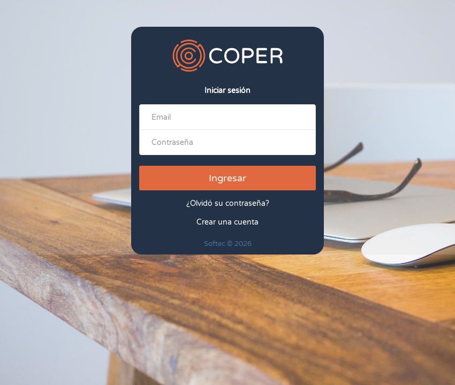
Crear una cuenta (227, 222)
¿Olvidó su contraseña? (227, 203)
